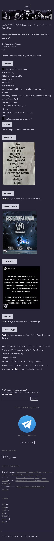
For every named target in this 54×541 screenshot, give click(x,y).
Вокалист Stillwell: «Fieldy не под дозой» (27, 475)
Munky (4, 519)
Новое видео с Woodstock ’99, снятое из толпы (34, 472)
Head (4, 510)
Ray (3, 522)
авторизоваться (8, 394)
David (4, 504)
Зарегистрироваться (30, 407)
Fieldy (4, 507)
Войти (17, 407)
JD (2, 513)
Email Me (5, 198)
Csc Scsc (5, 481)
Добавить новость (27, 442)
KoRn (4, 516)
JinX (3, 475)
